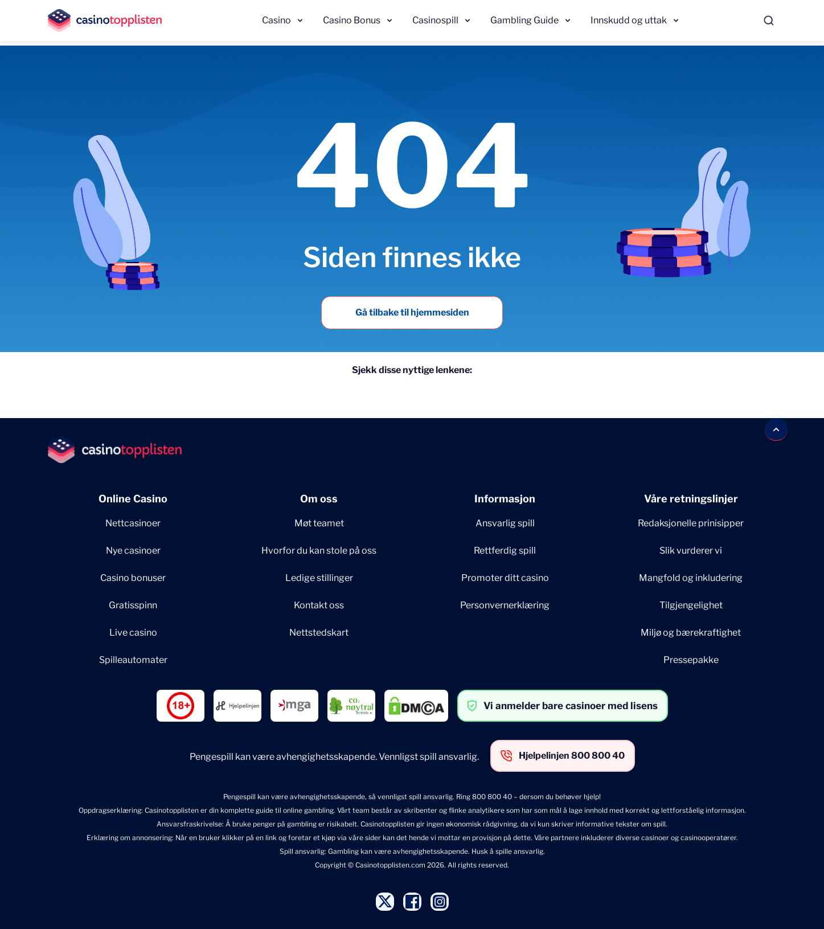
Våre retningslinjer (691, 499)
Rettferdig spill (505, 550)
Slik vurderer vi (690, 550)
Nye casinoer (133, 550)
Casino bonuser (133, 577)
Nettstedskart (319, 632)
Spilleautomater (133, 659)
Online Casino (133, 499)
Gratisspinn (133, 605)
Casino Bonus (351, 20)
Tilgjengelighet (691, 605)
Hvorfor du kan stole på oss (318, 550)
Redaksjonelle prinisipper (691, 523)
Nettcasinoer (133, 523)
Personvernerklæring (505, 605)
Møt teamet (319, 523)
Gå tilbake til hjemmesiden (412, 312)
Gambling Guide (524, 20)
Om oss (319, 499)
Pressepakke (691, 659)
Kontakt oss (319, 605)
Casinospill (435, 20)
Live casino (133, 632)
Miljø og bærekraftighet (691, 632)
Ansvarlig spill (505, 523)
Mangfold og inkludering (691, 577)
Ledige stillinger (319, 577)
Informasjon (504, 499)
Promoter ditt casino (505, 577)
